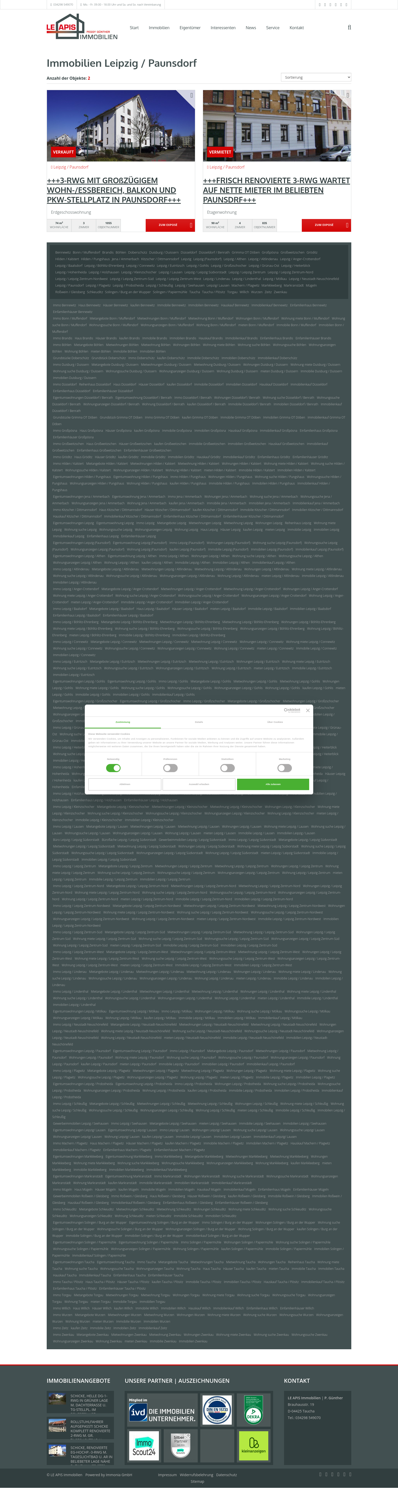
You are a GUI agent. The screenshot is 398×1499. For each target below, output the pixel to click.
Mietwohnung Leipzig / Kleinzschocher (236, 807)
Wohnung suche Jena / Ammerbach (274, 496)
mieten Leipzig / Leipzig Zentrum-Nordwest (226, 919)
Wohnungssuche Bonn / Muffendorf (113, 325)
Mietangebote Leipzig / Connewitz (114, 642)
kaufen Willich (123, 1308)
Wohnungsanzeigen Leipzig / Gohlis (238, 688)
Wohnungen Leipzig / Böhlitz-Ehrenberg (308, 622)
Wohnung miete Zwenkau (233, 1335)
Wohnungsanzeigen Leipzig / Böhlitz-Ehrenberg (272, 628)
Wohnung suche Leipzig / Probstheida (289, 1084)
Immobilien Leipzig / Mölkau (237, 1018)
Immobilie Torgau (125, 1302)
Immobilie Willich (147, 1308)
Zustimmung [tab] (122, 722)
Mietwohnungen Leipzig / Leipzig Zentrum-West (203, 952)
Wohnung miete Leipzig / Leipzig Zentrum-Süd (104, 939)
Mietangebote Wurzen (90, 1315)
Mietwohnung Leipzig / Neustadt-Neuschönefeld (284, 1024)
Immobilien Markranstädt (192, 1183)
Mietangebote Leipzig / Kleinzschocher (123, 807)
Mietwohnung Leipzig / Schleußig (210, 1104)
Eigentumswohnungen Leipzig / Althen (79, 556)
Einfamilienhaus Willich (261, 1308)
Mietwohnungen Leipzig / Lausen (152, 826)
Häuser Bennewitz (115, 305)
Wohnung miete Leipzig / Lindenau (302, 972)
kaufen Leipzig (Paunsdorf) (188, 549)
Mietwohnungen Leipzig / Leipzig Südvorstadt (84, 846)
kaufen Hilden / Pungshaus (188, 483)
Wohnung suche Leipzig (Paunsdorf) (277, 543)
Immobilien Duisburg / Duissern (74, 378)
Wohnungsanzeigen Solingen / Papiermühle (140, 1249)
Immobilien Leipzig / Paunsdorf (223, 1064)
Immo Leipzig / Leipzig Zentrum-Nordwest (81, 906)
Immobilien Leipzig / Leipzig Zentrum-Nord (264, 899)
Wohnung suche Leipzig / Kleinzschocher (115, 813)
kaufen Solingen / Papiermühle (242, 1249)
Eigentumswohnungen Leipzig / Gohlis (79, 681)
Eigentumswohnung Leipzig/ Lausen (132, 1130)
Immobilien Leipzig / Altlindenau (74, 582)
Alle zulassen (273, 784)
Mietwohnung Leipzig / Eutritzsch (211, 661)
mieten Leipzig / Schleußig (255, 1110)
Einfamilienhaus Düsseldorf (71, 391)
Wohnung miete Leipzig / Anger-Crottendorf (83, 595)
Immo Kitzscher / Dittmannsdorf (75, 510)
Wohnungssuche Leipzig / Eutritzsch (128, 668)
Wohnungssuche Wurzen (296, 1315)
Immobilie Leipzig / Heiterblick (317, 754)
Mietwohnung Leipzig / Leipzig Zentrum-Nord (269, 886)
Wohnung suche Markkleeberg (138, 1163)
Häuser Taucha (233, 1269)
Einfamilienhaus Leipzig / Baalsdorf (76, 615)
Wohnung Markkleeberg (271, 1163)
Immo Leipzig (145, 523)
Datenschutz (226, 1474)
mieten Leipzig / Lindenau (253, 978)
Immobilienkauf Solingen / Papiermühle (99, 1255)
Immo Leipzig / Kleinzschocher (73, 807)
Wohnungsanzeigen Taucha (155, 1269)
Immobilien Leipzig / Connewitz (74, 655)
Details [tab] (199, 722)
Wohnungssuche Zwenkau (309, 1335)
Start (134, 27)
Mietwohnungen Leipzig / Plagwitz (156, 1071)
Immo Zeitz (60, 1328)
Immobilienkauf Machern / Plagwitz (77, 1150)
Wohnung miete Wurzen (224, 1315)
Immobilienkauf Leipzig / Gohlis (173, 694)
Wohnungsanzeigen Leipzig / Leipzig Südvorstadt (169, 853)
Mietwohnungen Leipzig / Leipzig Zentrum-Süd (199, 932)
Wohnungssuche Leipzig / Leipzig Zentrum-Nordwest (287, 912)
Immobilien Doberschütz (238, 358)
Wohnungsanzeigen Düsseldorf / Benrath (111, 404)
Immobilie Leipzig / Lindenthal (317, 998)
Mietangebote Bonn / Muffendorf (112, 318)
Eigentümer (190, 27)
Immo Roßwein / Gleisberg (129, 1196)
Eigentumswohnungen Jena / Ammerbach (81, 496)
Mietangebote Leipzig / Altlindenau (115, 569)
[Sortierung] (316, 77)
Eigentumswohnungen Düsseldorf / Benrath (83, 397)
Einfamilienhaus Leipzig (103, 536)
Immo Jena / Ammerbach (185, 496)
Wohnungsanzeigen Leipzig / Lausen (137, 833)
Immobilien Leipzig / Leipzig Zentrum (165, 879)
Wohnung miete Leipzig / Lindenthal (311, 991)
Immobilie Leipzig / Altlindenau (322, 576)
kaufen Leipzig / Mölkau (160, 1018)
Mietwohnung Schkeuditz (174, 1209)
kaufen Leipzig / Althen (157, 562)
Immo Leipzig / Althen (174, 556)
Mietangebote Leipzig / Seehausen (173, 1123)
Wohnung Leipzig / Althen (121, 562)
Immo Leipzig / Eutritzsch (70, 661)
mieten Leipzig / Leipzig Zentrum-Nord (147, 899)
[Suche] (352, 31)
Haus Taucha (212, 1269)
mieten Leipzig (275, 529)
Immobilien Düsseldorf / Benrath (296, 404)
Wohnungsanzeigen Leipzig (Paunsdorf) (97, 549)
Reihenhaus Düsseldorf (95, 384)
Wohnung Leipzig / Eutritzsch (231, 668)
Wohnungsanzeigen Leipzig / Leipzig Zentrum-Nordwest (91, 919)
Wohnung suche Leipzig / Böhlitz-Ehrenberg (145, 628)
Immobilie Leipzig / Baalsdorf (268, 609)
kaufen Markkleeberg (305, 1163)
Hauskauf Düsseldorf (273, 384)
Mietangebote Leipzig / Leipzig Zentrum (125, 866)
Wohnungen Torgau (186, 1295)
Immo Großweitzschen (68, 444)
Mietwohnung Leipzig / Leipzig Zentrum (242, 866)
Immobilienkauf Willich (228, 1308)
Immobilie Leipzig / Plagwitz (274, 1077)
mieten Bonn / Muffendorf (256, 325)
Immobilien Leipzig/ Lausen (232, 1137)
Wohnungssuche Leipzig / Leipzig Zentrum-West (242, 958)
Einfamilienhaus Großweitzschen (99, 450)
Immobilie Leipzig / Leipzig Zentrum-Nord (204, 899)
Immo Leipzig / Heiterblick (70, 747)
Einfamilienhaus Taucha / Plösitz (75, 1288)
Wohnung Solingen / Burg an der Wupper (266, 1229)
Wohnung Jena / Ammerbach (147, 503)
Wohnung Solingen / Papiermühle (196, 1249)
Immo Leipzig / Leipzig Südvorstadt (252, 840)
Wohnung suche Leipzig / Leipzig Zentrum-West (174, 958)
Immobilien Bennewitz (203, 305)
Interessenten (223, 27)
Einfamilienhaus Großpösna (319, 430)
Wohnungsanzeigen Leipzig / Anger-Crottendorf (273, 595)
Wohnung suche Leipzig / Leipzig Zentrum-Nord (174, 892)
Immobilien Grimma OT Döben (284, 417)
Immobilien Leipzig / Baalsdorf (310, 609)
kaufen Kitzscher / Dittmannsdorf (215, 510)
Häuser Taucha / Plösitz (133, 1282)
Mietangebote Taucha (173, 1262)
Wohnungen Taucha (272, 1262)
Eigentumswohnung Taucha (116, 1262)
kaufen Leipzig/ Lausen (157, 1137)
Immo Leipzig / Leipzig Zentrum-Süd (77, 932)
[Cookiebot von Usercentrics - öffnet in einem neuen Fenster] (278, 710)
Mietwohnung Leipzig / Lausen (198, 826)
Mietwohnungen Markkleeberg (247, 1156)
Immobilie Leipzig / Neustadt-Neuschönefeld (253, 1038)
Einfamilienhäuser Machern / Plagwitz (179, 1150)
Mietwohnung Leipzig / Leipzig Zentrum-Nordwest (292, 906)
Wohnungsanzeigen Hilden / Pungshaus (97, 483)
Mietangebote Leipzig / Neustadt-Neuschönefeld (144, 1024)
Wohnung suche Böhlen (254, 345)
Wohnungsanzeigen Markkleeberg (230, 1163)
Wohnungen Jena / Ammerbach (225, 496)
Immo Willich (62, 1308)
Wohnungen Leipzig (268, 523)
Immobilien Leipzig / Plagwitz (315, 1077)
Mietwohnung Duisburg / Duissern (217, 364)
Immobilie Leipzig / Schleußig (295, 1110)
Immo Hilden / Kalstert (68, 463)
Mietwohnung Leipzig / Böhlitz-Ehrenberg (250, 622)
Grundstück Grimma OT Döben (121, 417)
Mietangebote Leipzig (171, 523)
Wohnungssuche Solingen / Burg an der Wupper (130, 1229)
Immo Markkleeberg (168, 1156)
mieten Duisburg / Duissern (279, 371)
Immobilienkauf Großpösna (278, 430)
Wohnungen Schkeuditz (210, 1209)
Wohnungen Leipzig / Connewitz (262, 642)
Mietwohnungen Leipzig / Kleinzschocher (180, 807)
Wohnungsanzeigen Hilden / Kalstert (138, 470)
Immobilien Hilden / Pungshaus (273, 483)
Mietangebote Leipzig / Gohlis (211, 681)
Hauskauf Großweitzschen (286, 444)
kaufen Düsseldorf (179, 384)
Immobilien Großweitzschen (247, 444)
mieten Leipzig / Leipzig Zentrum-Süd (135, 945)
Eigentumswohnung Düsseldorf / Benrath (143, 397)
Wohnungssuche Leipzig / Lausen (87, 833)
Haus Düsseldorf (124, 384)
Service (272, 27)
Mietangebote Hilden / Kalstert (107, 463)
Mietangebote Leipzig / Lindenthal (114, 991)
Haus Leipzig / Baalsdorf (153, 609)
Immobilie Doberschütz (203, 358)
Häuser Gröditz (105, 457)
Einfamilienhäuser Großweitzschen (147, 450)
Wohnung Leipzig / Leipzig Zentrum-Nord (90, 899)
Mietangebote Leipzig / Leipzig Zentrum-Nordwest (147, 906)
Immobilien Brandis (183, 338)
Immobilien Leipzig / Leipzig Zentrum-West (263, 965)
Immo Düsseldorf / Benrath (193, 397)
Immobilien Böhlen (152, 351)
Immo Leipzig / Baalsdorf (70, 609)
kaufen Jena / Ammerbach (186, 503)
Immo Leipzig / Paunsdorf (187, 1051)
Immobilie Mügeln (153, 1189)
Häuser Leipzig (231, 529)
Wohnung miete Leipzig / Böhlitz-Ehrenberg (82, 628)
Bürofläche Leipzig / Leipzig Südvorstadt (129, 840)
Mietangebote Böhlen (89, 345)
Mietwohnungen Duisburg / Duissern (166, 364)
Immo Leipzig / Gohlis (173, 681)
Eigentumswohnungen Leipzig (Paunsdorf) (81, 543)
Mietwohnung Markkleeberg (289, 1156)
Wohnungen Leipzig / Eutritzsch (257, 661)
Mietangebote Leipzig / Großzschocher (254, 701)
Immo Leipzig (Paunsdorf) (187, 543)
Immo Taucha (146, 1262)
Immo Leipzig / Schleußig (70, 1104)
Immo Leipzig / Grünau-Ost (71, 727)
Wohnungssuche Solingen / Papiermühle (80, 1249)
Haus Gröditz (83, 457)
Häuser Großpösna (119, 430)
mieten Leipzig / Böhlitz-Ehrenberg (92, 635)
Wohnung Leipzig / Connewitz (234, 648)
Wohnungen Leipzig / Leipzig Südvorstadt (206, 846)
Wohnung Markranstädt (89, 1183)
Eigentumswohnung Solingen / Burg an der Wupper (164, 1222)
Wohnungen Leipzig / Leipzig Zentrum (297, 866)
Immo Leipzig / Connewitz (70, 642)
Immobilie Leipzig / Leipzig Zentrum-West (203, 965)
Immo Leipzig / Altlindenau (71, 569)
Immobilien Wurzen (157, 1321)
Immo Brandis (62, 338)
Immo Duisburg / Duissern (71, 364)
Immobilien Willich (173, 1308)
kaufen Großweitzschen (170, 444)
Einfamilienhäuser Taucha (165, 1275)
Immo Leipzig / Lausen (68, 826)
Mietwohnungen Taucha (207, 1262)
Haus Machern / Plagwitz (107, 1143)
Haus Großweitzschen (102, 444)
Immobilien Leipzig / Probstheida (296, 1090)
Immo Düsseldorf (65, 384)
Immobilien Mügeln (181, 1189)
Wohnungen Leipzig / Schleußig (256, 1104)
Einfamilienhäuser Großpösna (73, 437)
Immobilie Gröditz (153, 457)
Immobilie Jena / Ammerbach (226, 503)
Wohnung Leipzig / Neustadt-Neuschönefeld (131, 1038)
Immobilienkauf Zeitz (153, 1328)
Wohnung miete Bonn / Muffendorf (305, 318)
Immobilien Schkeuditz (221, 1216)
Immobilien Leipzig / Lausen (296, 833)
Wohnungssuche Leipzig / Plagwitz (101, 1077)
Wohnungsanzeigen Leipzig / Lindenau (166, 978)
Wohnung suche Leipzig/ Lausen (255, 1130)
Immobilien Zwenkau (193, 1341)
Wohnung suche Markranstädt (243, 1176)
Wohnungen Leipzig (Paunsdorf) (228, 543)
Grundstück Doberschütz (109, 358)
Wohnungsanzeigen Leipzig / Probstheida (112, 1090)
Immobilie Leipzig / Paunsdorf (179, 1064)
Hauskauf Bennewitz (235, 305)
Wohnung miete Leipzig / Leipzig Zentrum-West (107, 958)
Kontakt (297, 27)
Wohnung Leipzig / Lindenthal (234, 998)
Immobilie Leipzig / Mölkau (197, 1018)
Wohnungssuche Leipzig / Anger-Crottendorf (208, 595)
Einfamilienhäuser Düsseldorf (113, 391)
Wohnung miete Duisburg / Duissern (315, 364)
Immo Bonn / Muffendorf (70, 318)
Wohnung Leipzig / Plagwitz (199, 1077)
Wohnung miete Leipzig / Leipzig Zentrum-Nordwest (138, 912)
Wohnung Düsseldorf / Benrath (163, 404)
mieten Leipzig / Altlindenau (280, 576)
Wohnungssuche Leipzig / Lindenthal (130, 998)
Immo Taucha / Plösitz (68, 1282)
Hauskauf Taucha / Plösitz (281, 1282)
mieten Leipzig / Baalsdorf (227, 609)
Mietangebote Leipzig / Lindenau (111, 972)
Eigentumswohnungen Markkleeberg (78, 1156)
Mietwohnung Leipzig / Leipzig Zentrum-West (269, 952)
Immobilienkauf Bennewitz (270, 305)
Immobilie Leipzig (299, 529)
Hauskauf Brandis (211, 338)
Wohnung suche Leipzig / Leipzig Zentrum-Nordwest (212, 912)
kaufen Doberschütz (171, 358)
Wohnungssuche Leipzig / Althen (301, 556)
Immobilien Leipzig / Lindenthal (74, 1005)
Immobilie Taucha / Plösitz (203, 1282)
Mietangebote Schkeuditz (96, 1209)
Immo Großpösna (65, 430)
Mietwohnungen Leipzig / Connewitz (164, 642)
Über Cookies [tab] (275, 722)
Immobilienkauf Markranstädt (232, 1183)
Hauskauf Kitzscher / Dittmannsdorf (77, 516)
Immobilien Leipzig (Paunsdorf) (272, 549)
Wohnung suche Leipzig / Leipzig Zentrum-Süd (170, 939)
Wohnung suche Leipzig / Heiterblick (78, 754)
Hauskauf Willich (199, 1308)
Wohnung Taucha (188, 1269)
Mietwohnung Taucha (241, 1262)
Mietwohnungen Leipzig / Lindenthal (164, 991)
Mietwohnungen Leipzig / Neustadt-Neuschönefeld (213, 1024)
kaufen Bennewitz (142, 305)
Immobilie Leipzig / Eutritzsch (312, 668)
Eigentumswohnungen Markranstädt (78, 1176)
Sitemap (197, 1481)
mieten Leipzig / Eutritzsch (272, 668)
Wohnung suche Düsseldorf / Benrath (288, 397)
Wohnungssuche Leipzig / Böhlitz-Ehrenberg (207, 628)
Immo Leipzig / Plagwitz (69, 1071)
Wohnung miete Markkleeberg (94, 1163)
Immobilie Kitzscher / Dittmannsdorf (265, 510)
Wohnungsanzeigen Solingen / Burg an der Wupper (200, 1229)
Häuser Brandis (106, 338)
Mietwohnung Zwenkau (165, 1335)
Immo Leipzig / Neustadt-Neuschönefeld (80, 1024)
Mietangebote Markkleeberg (204, 1156)
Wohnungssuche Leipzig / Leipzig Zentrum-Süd (237, 939)
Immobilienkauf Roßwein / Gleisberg (135, 1203)
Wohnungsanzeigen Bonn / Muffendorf (167, 325)
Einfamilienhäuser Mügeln (310, 1189)
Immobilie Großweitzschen (207, 444)
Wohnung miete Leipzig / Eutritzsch (306, 661)
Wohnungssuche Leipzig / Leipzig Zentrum (186, 873)
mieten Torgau (100, 1302)
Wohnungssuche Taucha (117, 1269)
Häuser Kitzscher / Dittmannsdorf (167, 510)
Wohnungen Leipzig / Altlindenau (266, 569)
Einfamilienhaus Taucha (129, 1275)
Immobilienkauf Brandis (241, 338)
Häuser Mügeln (105, 1189)
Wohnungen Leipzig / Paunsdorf (91, 1057)
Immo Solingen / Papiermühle (201, 1242)
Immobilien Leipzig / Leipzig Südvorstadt (108, 859)
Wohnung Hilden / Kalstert (183, 470)
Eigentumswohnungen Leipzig (73, 523)
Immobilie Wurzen (128, 1321)
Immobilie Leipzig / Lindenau (293, 978)
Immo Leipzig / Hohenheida (72, 767)
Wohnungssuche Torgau (289, 1295)
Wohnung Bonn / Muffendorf (216, 325)
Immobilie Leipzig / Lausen (256, 833)
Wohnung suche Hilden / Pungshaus (279, 477)
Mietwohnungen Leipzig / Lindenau (160, 972)
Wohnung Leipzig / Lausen (183, 833)
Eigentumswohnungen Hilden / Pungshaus (82, 477)
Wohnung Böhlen (76, 351)
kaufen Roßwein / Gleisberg (247, 1196)
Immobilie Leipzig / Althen (192, 562)
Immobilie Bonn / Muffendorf (296, 325)
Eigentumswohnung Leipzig (115, 523)
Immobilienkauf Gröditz (239, 457)
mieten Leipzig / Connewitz (275, 648)
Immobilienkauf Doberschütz (277, 358)
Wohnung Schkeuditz (129, 1216)
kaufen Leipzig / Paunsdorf (99, 1064)
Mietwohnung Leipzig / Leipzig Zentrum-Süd (263, 932)
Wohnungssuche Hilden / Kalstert (88, 470)
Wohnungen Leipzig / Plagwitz (246, 1071)
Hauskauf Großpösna (242, 430)
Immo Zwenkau (63, 1335)
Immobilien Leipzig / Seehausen (304, 1123)
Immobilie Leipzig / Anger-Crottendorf (147, 602)
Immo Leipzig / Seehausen (129, 1123)
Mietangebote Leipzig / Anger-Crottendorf (130, 589)
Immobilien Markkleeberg (126, 1170)
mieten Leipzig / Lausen (220, 833)
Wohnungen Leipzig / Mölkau (215, 1011)
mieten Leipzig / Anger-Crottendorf (94, 602)
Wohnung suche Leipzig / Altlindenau (78, 576)
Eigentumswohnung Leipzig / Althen (132, 556)
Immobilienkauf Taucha (95, 1275)
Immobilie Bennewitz (171, 305)
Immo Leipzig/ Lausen (175, 1130)
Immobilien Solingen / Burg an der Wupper (154, 1236)
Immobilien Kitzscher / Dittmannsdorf (317, 510)
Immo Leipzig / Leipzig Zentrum (74, 866)
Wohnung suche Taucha (81, 1269)
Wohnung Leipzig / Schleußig (215, 1110)
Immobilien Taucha (331, 1269)
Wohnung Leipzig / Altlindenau (238, 576)
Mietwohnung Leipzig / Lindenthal (215, 991)
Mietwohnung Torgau (155, 1295)
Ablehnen (124, 784)
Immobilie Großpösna (177, 430)
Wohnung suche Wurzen (260, 1315)
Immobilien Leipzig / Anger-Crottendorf (201, 602)
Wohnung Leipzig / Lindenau (214, 978)
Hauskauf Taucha (65, 1275)
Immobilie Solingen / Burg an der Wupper (94, 1236)
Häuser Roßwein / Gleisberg (207, 1196)
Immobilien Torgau (152, 1302)
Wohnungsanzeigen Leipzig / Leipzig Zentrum (248, 873)
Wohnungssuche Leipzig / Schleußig (113, 1110)
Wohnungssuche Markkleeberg (183, 1163)
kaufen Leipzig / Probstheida (207, 1090)
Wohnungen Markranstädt (202, 1176)
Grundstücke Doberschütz (71, 358)
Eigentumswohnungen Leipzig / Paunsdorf (82, 1051)
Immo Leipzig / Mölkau (176, 1011)
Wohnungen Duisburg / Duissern (265, 364)
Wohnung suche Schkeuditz (287, 1209)
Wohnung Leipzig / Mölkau (123, 1018)
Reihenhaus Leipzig (298, 523)
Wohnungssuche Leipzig (115, 529)
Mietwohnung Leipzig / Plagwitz (202, 1071)
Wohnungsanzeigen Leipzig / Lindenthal (185, 998)
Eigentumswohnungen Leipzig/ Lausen (79, 1130)
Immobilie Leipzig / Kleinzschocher (98, 820)
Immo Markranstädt (167, 1176)
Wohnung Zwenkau (109, 1341)
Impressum (167, 1474)
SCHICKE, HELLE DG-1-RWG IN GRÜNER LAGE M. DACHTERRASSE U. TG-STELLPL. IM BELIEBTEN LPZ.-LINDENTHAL (89, 1407)
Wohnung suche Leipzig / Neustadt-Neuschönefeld (207, 1031)
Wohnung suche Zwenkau (271, 1335)
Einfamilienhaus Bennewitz (308, 305)
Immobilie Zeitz (100, 1328)
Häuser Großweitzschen (135, 444)
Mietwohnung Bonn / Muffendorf (210, 318)
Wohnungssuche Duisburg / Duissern (131, 371)
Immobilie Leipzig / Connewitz (316, 648)
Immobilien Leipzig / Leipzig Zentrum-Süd (249, 945)
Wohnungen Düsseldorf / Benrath (237, 397)
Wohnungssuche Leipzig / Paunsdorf (243, 1057)
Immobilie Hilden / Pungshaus (229, 483)
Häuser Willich (101, 1308)
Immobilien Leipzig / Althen (231, 562)
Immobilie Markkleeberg (90, 1170)
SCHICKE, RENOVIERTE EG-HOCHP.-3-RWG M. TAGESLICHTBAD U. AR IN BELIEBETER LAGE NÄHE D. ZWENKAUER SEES (91, 1456)
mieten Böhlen (101, 351)
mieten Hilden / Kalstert (220, 470)
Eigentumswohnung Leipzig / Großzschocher (150, 701)
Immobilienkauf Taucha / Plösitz (322, 1282)
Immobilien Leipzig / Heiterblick (74, 760)
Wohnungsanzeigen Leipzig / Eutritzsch (182, 668)
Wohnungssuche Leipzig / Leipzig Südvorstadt (102, 853)
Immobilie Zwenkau (163, 1341)
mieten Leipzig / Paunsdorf (138, 1064)
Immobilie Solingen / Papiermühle (289, 1249)
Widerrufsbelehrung (196, 1474)
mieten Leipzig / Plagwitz (236, 1077)
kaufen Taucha (256, 1269)
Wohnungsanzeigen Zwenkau (73, 1341)
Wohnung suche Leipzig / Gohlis (143, 688)
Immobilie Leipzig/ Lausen (193, 1137)
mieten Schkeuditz (158, 1216)
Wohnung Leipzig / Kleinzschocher (290, 813)
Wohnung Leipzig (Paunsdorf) (147, 549)
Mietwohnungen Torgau (122, 1295)
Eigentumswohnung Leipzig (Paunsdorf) (140, 543)
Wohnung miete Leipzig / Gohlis (97, 688)
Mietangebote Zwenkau (93, 1335)
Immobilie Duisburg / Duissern (321, 371)
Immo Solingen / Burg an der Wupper (227, 1222)
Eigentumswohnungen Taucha (73, 1262)
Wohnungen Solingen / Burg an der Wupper (285, 1222)
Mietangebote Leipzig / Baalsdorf (111, 609)
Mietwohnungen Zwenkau (129, 1335)
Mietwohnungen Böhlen (122, 345)
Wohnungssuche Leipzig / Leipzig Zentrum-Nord (242, 892)
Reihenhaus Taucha (301, 1262)
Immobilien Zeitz (124, 1328)
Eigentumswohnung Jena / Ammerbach (138, 496)
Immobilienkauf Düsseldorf (309, 384)
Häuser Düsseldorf (151, 384)
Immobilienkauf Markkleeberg (166, 1170)
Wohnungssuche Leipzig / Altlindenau (131, 576)
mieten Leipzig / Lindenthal (276, 998)
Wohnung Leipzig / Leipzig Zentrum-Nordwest (163, 919)
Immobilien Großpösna (210, 430)
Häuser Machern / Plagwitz (144, 1143)
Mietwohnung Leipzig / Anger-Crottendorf (252, 589)
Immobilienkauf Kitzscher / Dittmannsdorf (132, 516)
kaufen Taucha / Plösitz (167, 1282)
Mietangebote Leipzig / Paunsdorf (230, 1051)
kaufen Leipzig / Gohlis (318, 688)
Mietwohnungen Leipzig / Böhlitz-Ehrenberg (190, 622)
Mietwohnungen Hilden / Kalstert (152, 463)
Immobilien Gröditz (181, 457)
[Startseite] (82, 27)
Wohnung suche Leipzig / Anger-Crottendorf (145, 595)
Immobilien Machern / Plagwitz (267, 1143)
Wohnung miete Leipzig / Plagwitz (292, 1071)
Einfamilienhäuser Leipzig (138, 536)
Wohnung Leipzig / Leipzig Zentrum (306, 873)
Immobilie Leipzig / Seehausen (259, 1123)
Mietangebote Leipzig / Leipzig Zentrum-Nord (137, 886)
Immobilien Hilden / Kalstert (296, 470)
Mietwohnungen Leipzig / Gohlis (255, 681)
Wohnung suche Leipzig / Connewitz (77, 648)
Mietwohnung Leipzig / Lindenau (209, 972)
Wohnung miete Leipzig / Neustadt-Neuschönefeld (135, 1031)
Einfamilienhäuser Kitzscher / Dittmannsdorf (253, 516)
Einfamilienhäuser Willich (297, 1308)
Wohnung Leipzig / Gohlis (282, 688)
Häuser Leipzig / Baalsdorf (190, 609)
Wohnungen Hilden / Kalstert (241, 463)
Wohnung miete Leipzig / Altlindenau (317, 569)
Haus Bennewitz (89, 305)
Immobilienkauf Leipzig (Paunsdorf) (320, 549)
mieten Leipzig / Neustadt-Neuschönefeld (192, 1038)
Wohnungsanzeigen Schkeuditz (91, 1216)
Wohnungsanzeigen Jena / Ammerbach (98, 503)
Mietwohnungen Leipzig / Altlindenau (167, 569)
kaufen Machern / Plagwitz (183, 1143)
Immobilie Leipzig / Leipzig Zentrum (113, 879)
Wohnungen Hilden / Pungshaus (230, 477)
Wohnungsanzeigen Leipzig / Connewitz (184, 648)
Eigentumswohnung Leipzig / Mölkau (134, 1011)
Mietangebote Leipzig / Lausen (107, 826)
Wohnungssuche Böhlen (289, 345)
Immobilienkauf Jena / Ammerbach (316, 503)
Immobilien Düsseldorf (241, 384)
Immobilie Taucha (304, 1269)
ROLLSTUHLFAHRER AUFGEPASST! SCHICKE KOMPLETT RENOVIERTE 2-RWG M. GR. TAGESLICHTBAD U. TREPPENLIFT (90, 1433)
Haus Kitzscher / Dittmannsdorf (120, 510)
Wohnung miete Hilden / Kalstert (286, 463)
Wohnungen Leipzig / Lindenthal (262, 991)
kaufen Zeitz (79, 1328)
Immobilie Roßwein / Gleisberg (289, 1196)
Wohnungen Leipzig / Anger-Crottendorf (310, 589)
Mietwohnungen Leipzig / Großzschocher (311, 701)
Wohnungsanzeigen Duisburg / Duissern (186, 371)
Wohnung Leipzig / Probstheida (163, 1090)
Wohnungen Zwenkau (199, 1335)
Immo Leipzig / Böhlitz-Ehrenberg (75, 622)
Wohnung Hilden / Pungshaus (147, 483)
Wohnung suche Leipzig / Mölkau (259, 1011)
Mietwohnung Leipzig (238, 523)
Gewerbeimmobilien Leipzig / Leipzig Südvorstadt (192, 840)
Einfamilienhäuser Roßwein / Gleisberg (241, 1203)
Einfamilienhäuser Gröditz (310, 457)
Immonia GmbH (119, 1474)
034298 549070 (63, 4)
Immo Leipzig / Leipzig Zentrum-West (78, 952)
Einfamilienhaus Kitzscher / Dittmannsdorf (192, 516)
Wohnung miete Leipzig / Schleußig (304, 1104)
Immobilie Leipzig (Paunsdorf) (228, 549)
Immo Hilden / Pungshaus (188, 477)
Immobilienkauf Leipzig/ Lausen (275, 1137)
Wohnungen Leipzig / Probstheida (238, 1084)
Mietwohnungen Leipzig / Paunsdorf (280, 1051)
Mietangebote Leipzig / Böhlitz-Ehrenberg (129, 622)
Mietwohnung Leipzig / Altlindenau (218, 569)
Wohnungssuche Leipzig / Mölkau (307, 1011)
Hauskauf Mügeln (209, 1189)
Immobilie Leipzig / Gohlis (92, 694)
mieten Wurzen (103, 1321)
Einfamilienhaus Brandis (276, 338)
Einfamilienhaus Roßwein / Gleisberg (188, 1203)
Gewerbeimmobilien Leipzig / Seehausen (81, 1123)
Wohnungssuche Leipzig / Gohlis (190, 688)
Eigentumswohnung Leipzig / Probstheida (144, 1084)
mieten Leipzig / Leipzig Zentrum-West (146, 965)
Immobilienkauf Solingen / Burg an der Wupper (218, 1236)
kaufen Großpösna (146, 430)
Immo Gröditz (62, 457)
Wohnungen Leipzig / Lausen (241, 826)
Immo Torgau (62, 1295)
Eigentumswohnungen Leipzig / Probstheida (83, 1084)
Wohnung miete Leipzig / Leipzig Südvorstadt (268, 846)
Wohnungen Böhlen (186, 345)
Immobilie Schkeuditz (188, 1216)
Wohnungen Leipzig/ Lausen (211, 1130)
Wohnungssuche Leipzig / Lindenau (113, 978)
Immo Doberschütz (141, 358)
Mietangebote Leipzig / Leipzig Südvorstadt (308, 840)
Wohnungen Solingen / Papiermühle (248, 1242)
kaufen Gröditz (128, 457)
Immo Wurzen (62, 1315)
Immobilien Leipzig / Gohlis (131, 694)
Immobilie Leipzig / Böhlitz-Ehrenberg (144, 635)
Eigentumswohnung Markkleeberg (129, 1156)
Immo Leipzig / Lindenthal (70, 991)
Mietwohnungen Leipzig (205, 523)
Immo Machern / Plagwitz (70, 1143)
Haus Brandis (84, 338)
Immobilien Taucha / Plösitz (242, 1282)
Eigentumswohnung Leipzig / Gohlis (132, 681)
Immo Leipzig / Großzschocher (204, 701)
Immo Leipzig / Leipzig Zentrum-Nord (78, 886)
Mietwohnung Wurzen (159, 1315)
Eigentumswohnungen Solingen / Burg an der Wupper (90, 1222)
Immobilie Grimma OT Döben (241, 417)
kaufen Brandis (129, 338)
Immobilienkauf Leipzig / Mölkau (280, 1018)
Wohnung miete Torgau (218, 1295)
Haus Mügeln (84, 1189)
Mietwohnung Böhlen (156, 345)
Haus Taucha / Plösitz (100, 1282)
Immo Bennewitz (64, 305)
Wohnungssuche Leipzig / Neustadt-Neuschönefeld (279, 1031)
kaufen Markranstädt (122, 1183)
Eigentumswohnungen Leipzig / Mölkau (79, 1011)
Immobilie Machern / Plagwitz (224, 1143)
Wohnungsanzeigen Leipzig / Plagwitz (152, 1077)
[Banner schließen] (308, 710)
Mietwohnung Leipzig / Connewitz (214, 642)
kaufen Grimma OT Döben (200, 417)
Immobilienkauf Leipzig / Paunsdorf (271, 1064)
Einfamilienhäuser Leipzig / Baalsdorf (128, 615)
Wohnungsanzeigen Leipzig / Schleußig (166, 1110)
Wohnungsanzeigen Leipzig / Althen (77, 562)
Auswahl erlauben (199, 784)
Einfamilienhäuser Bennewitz (72, 312)
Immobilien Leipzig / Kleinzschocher (149, 820)
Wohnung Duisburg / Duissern (237, 371)
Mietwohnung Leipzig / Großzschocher (79, 708)
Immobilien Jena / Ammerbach (269, 503)
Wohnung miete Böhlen (219, 345)
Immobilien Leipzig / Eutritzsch (74, 675)
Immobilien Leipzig (326, 529)
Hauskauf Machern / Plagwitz (310, 1143)
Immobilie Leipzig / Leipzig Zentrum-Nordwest (289, 919)
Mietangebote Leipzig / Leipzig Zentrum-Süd (135, 932)
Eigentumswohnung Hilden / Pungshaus (140, 477)
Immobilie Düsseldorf (209, 384)
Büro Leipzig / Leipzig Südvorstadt (76, 840)
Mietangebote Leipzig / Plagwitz (108, 1071)
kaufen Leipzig (253, 529)
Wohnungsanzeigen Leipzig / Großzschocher (83, 714)
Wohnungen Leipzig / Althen (210, 556)
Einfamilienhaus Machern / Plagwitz (127, 1150)
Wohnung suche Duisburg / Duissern (78, 371)
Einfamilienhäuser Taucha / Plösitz (122, 1288)
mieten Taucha (279, 1269)
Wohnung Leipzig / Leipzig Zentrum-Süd (80, 945)
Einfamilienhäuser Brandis (313, 338)
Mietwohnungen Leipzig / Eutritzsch (162, 661)
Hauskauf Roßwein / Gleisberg (88, 1203)
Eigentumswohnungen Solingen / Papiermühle (84, 1242)
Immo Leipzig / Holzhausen (71, 793)
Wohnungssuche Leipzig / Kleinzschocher (174, 813)
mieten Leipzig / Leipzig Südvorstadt (285, 853)
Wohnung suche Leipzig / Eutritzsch (77, 668)
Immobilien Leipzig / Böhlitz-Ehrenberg (198, 635)
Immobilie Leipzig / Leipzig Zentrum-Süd (190, 945)
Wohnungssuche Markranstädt (288, 1176)
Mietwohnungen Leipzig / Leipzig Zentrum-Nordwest (219, 906)
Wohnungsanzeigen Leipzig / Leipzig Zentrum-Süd (305, 939)
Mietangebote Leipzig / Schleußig (112, 1104)
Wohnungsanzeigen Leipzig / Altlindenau (187, 576)
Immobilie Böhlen (125, 351)
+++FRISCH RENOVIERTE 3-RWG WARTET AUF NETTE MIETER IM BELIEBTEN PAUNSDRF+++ (276, 189)
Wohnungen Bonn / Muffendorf (257, 318)
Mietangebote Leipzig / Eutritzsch (112, 661)
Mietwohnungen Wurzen (124, 1315)
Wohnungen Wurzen (191, 1315)
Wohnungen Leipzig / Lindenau (255, 972)
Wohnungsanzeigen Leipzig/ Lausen (77, 1137)
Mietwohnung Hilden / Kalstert (198, 463)
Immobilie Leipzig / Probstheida (250, 1090)
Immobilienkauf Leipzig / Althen (273, 562)
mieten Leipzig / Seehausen (218, 1123)
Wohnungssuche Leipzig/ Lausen (302, 1130)
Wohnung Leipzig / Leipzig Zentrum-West (90, 965)
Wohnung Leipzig (186, 529)
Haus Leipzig (209, 529)
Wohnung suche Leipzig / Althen (254, 556)
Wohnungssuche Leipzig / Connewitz (130, 648)
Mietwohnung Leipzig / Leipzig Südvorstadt (147, 846)
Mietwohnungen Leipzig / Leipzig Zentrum (183, 866)
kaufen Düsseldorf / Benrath (206, 404)
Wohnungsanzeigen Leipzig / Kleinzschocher (235, 813)
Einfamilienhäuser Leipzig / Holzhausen (150, 800)
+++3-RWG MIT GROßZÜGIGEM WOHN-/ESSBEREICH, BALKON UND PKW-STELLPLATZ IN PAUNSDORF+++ (114, 189)
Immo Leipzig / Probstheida (193, 1084)
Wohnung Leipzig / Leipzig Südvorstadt (231, 853)
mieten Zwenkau (136, 1341)
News (251, 27)
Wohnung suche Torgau (253, 1295)
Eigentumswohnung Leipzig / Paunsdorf (140, 1051)
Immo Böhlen (62, 345)
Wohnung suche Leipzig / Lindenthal (78, 998)
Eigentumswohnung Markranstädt (128, 1176)
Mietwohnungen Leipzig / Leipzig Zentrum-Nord (203, 886)
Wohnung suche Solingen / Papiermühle (303, 1242)
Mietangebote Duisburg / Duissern (115, 364)
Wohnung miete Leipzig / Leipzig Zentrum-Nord (107, 892)
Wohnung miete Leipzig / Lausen (286, 826)
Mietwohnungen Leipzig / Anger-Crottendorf (191, 589)
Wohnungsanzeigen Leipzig (153, 529)
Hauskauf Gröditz (208, 457)
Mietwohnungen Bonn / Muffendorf (161, 318)
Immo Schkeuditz (65, 1209)
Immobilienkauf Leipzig (68, 536)
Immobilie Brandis (154, 338)
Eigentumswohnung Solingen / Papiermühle (148, 1242)
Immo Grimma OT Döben (162, 417)
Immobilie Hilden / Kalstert (257, 470)
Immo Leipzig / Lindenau (70, 972)
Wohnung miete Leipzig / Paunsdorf (139, 1057)
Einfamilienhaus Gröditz (274, 457)
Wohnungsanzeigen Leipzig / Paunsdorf (297, 1057)
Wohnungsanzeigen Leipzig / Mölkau (78, 1018)
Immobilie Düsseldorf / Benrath (249, 404)
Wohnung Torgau (76, 1302)
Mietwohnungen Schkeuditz (135, 1209)
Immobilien (159, 27)
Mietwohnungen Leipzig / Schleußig (161, 1104)
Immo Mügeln (62, 1189)
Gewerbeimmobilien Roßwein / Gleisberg (81, 1196)
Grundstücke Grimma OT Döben (75, 417)
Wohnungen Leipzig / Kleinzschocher (290, 807)
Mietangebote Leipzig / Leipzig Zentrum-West (137, 952)
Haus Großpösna (91, 430)
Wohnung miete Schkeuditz (247, 1209)
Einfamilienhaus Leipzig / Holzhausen (96, 800)
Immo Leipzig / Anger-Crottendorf (76, 589)
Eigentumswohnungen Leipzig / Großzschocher (85, 701)
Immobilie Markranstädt (155, 1183)
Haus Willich (81, 1308)
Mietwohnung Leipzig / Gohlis (300, 681)
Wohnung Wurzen (77, 1321)
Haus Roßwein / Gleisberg (167, 1196)
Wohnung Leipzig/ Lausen (122, 1137)
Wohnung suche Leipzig (80, 529)
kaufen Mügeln (129, 1189)
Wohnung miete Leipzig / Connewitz (310, 642)
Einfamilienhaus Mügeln (274, 1189)
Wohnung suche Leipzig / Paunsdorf (191, 1057)
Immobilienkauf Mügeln (240, 1189)
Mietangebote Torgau (88, 1295)
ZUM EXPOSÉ (168, 225)
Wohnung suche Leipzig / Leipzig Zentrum (126, 873)
